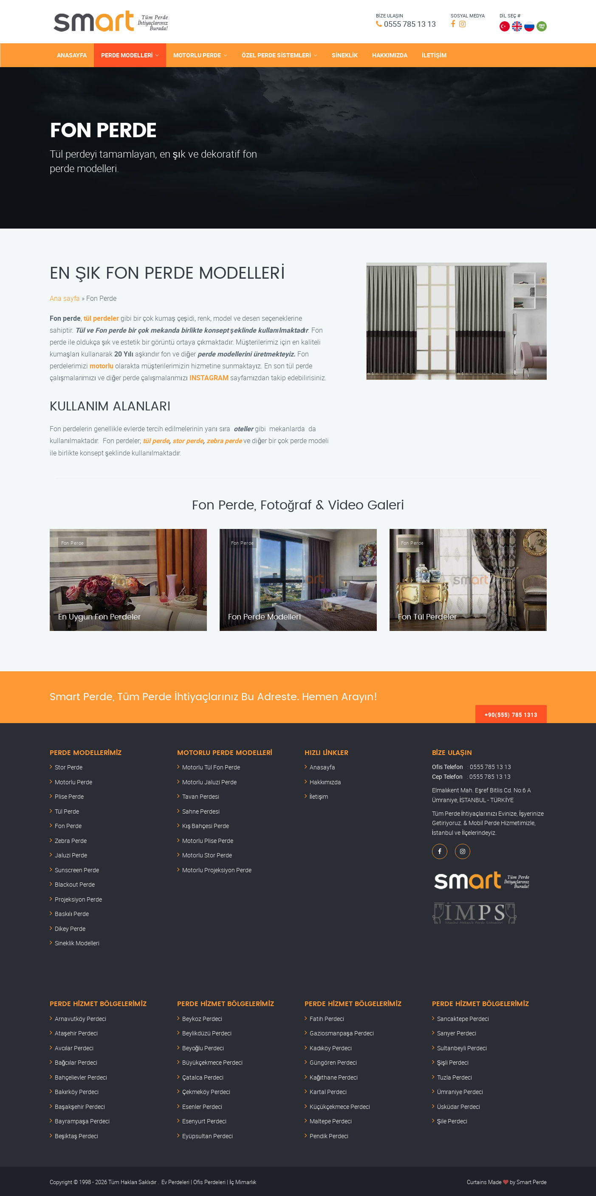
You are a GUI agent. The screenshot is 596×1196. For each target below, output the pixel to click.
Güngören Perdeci (333, 1061)
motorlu (101, 364)
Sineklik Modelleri (77, 942)
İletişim (319, 795)
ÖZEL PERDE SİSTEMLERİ (276, 54)
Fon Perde (68, 824)
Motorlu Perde (73, 780)
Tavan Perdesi (200, 795)
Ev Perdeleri (175, 1181)
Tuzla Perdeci (454, 1076)
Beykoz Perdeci (202, 1017)
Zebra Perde (71, 839)
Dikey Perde (70, 927)
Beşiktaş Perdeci (76, 1134)
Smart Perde (532, 1181)
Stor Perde (68, 766)
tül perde (156, 439)
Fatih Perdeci (327, 1017)
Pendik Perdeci (329, 1134)
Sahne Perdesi (201, 810)
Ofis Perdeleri (209, 1181)
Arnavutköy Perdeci (80, 1017)
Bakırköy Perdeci (77, 1090)
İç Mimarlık (242, 1181)
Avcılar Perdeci (74, 1046)
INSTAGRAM (209, 376)
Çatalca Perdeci (202, 1076)
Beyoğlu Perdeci (203, 1046)
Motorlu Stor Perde (207, 854)
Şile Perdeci (452, 1120)
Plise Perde (69, 795)
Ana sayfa (65, 297)
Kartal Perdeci (328, 1090)
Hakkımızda (326, 780)
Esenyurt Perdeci (204, 1120)
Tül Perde (67, 810)
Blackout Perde (75, 883)
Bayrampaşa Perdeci (82, 1120)
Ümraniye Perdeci (460, 1090)
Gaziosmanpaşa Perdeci (342, 1032)
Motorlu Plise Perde (207, 839)
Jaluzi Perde (71, 854)
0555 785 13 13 (407, 23)
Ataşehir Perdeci (76, 1032)
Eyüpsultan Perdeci (207, 1134)
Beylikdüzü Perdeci (207, 1032)
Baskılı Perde (72, 912)
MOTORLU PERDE (197, 54)
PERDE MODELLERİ (127, 54)
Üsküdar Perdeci (458, 1105)
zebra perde (226, 439)
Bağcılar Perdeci (76, 1061)
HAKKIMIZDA (389, 54)
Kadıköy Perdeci (331, 1046)
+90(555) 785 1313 (511, 695)
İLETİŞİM (434, 54)
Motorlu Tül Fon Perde (211, 766)
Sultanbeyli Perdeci (462, 1046)
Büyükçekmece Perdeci (212, 1061)
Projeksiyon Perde (78, 897)
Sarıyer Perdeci (457, 1032)
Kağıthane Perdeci (334, 1076)
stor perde (189, 439)
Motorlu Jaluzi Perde (209, 780)
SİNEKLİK (345, 54)
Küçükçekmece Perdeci (340, 1105)
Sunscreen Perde (77, 868)
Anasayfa (322, 766)
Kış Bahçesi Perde (205, 824)
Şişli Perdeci (453, 1061)
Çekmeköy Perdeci (206, 1090)
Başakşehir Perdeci (80, 1105)
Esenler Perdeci (202, 1105)
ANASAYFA (72, 54)
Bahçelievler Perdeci (81, 1076)
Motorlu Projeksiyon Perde (216, 868)
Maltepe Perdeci (331, 1120)
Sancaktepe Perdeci (463, 1017)
